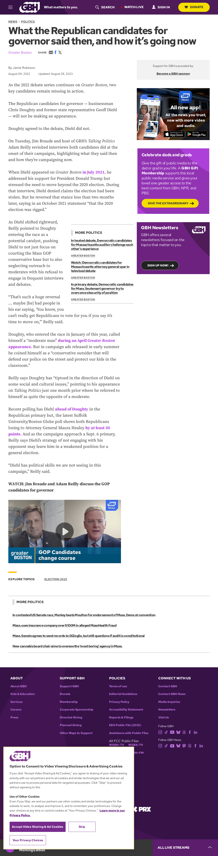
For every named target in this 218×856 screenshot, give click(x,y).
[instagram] (160, 732)
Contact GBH (167, 686)
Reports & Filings (121, 717)
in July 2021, (94, 172)
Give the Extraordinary (168, 203)
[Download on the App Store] (174, 134)
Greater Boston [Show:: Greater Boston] (83, 255)
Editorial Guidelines (123, 694)
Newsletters (166, 709)
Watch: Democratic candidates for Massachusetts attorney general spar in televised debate (100, 266)
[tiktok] (166, 732)
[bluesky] (178, 732)
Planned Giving (71, 725)
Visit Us (163, 717)
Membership (69, 702)
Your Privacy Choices (27, 840)
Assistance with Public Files (128, 733)
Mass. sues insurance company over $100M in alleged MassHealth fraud (64, 625)
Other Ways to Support (76, 733)
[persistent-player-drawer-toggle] (185, 847)
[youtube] (172, 732)
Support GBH (69, 686)
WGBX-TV (135, 745)
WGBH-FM (136, 753)
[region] (68, 798)
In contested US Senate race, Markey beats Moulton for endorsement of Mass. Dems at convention (83, 615)
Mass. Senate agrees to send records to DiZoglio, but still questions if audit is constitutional (78, 636)
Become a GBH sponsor (173, 73)
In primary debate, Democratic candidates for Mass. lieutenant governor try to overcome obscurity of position (102, 288)
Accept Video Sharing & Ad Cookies (37, 827)
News (12, 21)
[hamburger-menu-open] (12, 7)
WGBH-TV (116, 745)
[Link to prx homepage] (141, 809)
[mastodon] (184, 745)
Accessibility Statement (126, 709)
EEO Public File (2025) (125, 725)
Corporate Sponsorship (76, 709)
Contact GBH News (172, 694)
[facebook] (190, 732)
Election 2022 (55, 579)
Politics (28, 21)
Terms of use (118, 686)
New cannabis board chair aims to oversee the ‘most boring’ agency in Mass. (67, 646)
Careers (15, 709)
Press (14, 717)
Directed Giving (71, 717)
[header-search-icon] (105, 7)
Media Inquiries (169, 702)
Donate (193, 7)
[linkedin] (195, 732)
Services (16, 702)
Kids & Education (22, 694)
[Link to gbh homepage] (29, 7)
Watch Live (134, 7)
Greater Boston (20, 52)
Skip (82, 827)
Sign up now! (157, 265)
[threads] (184, 732)
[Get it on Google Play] (196, 134)
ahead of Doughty (71, 409)
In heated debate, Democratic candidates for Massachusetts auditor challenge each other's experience (102, 244)
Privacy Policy (119, 702)
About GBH (18, 686)
